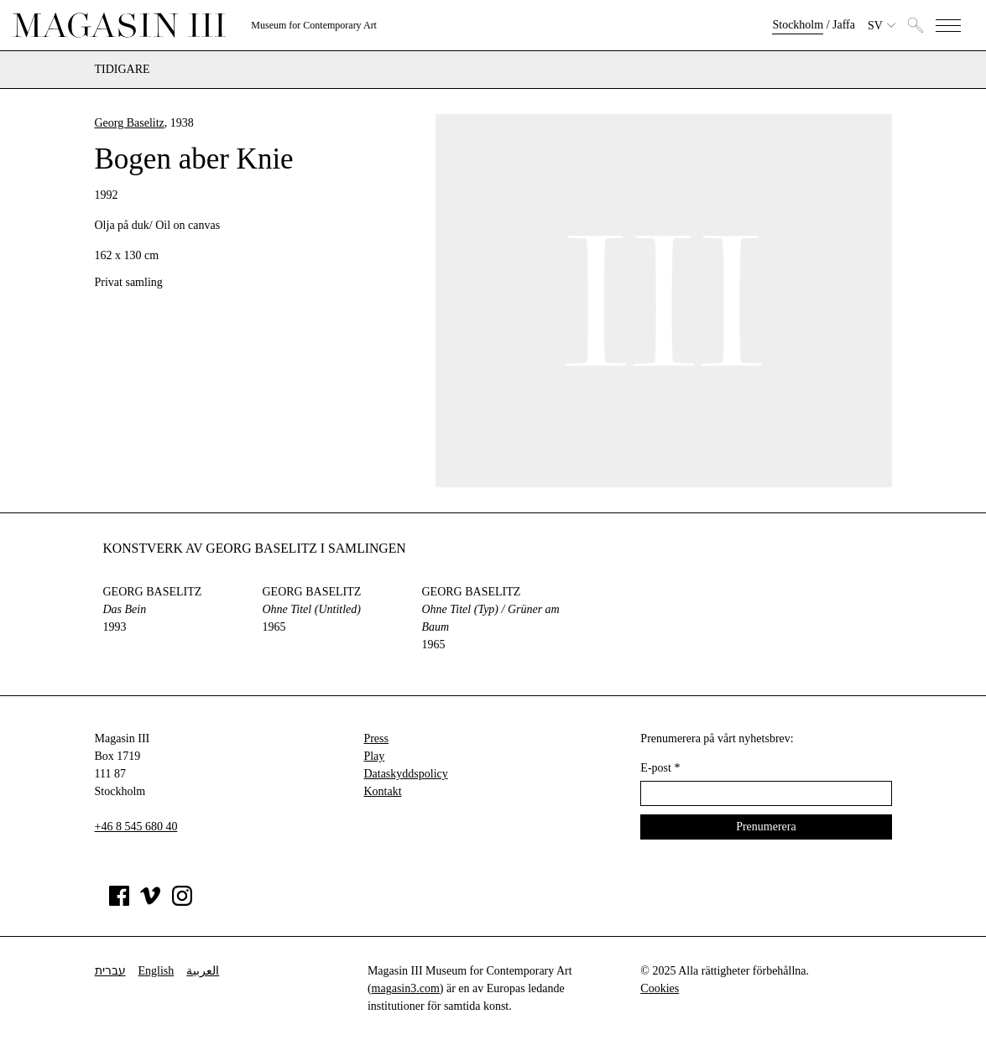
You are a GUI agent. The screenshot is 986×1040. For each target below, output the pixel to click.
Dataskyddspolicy (405, 773)
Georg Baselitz (129, 123)
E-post (660, 768)
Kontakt (382, 791)
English (156, 971)
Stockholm (797, 24)
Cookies (659, 988)
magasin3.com (406, 988)
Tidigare (122, 69)
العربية (202, 971)
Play (373, 756)
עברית (110, 971)
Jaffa (843, 24)
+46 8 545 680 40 (136, 826)
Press (376, 738)
